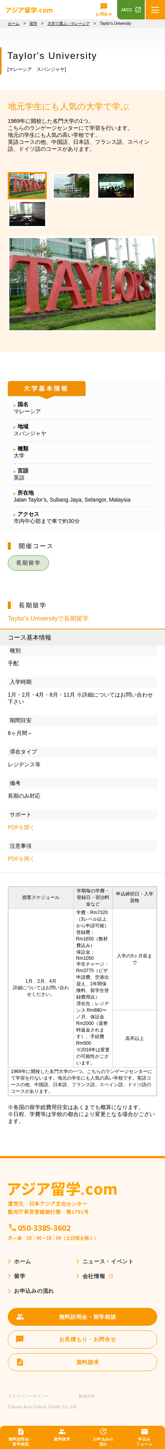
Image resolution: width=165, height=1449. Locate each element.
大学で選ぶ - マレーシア (68, 23)
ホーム (13, 23)
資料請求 (62, 1439)
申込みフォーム (144, 1441)
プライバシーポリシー (28, 1396)
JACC (126, 10)
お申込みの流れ (103, 1441)
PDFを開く (21, 827)
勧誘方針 (87, 1396)
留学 (33, 23)
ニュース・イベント (108, 1261)
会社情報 (93, 1276)
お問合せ (104, 14)
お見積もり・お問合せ (87, 1339)
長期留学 (28, 563)
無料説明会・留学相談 (21, 1441)
